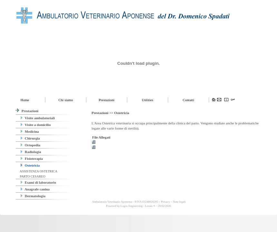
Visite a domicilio (36, 125)
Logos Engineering (131, 206)
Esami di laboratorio (38, 182)
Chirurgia (30, 138)
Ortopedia (30, 145)
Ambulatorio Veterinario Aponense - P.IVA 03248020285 (124, 201)
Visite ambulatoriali (38, 118)
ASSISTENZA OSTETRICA (38, 171)
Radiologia (31, 152)
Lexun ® (150, 206)
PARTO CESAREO (32, 176)
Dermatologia (33, 196)
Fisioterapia (32, 158)
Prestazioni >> (102, 113)
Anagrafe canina (35, 189)
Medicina (30, 131)
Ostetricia (30, 165)
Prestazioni (27, 111)
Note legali (179, 201)
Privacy (165, 201)
